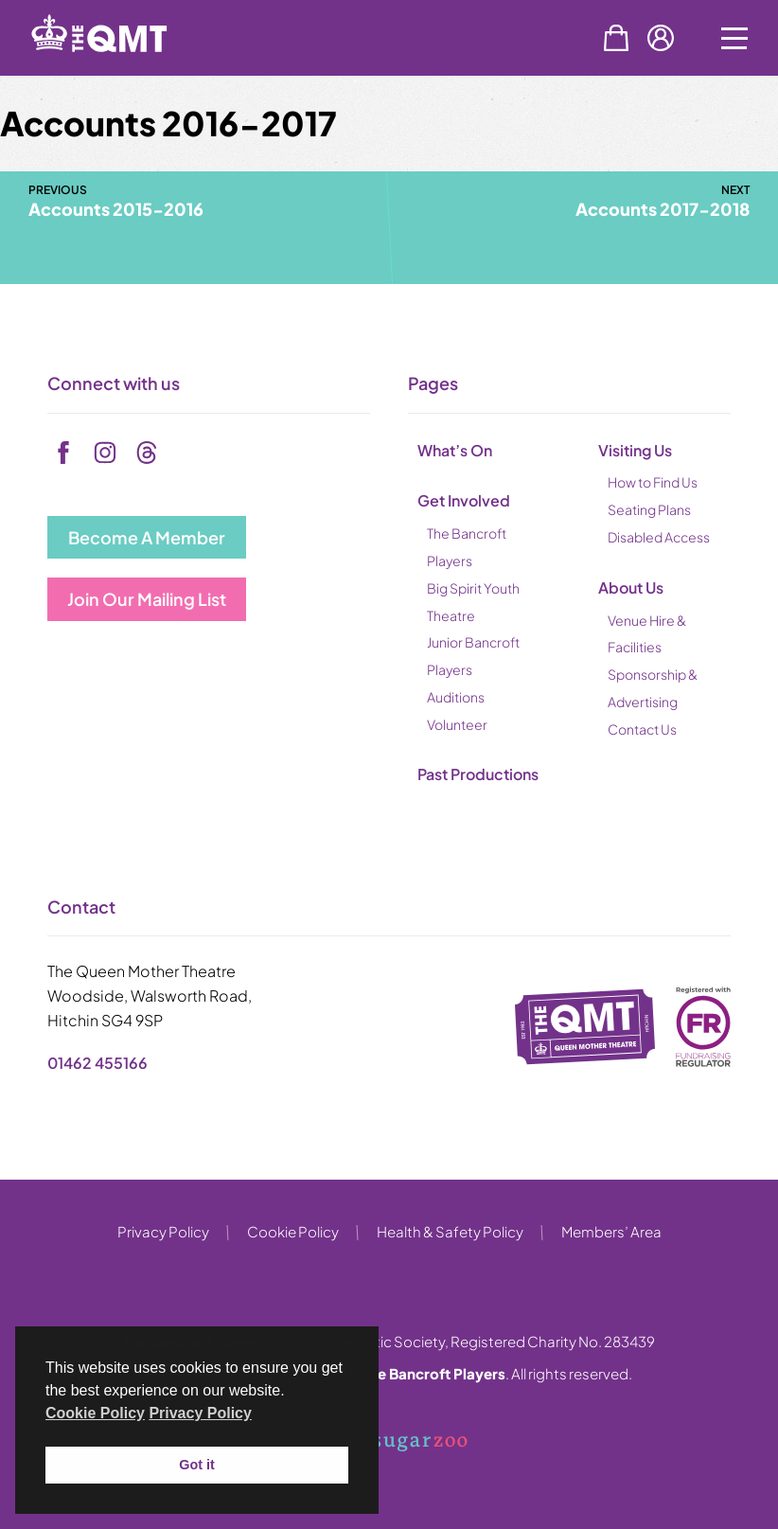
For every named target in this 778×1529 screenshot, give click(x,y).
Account (660, 38)
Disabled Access (659, 536)
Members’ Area (611, 1231)
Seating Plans (649, 509)
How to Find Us (653, 481)
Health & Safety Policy (450, 1231)
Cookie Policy (293, 1231)
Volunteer (457, 724)
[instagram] (105, 452)
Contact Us (642, 729)
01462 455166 (97, 1063)
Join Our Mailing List (146, 599)
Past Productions (478, 774)
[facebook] (63, 452)
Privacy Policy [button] (200, 1413)
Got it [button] (197, 1464)
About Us (630, 587)
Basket (616, 38)
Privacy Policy (163, 1231)
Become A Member (146, 537)
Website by (387, 1442)
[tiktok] (147, 452)
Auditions (456, 696)
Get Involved (463, 500)
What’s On (454, 450)
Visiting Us (635, 450)
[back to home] (123, 68)
